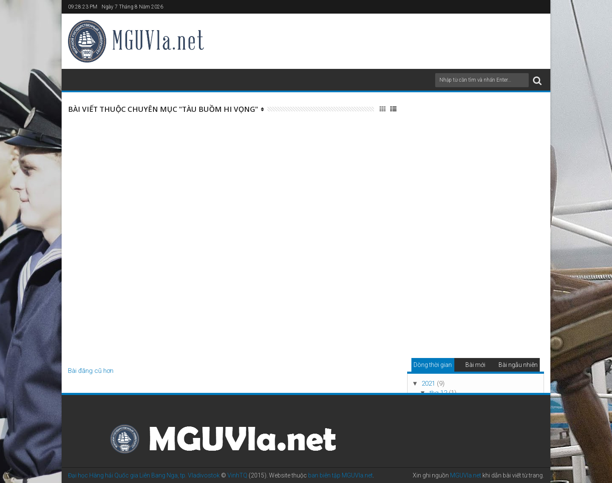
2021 (429, 383)
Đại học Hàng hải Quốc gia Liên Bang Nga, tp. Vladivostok (144, 475)
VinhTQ (237, 475)
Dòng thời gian (433, 364)
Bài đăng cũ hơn (90, 371)
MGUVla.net (465, 475)
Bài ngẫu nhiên (518, 364)
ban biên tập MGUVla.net (340, 475)
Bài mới (475, 364)
